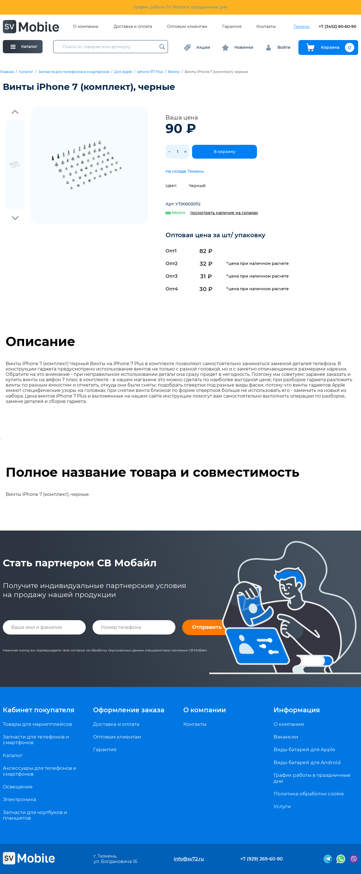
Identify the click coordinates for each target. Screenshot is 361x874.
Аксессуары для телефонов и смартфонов (39, 771)
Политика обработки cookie (309, 794)
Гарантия (231, 27)
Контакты (266, 27)
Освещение (18, 786)
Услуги (282, 806)
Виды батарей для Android (307, 762)
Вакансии (286, 737)
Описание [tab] (40, 341)
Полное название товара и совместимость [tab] (152, 472)
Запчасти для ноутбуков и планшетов (35, 815)
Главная (7, 72)
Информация (297, 710)
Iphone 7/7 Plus (150, 72)
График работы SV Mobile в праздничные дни (181, 7)
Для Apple (123, 72)
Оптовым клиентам (187, 27)
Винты (174, 72)
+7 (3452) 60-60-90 (337, 26)
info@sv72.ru (189, 859)
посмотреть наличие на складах (224, 212)
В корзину (224, 151)
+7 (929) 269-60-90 (261, 859)
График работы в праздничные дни (312, 778)
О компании (85, 27)
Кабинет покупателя (38, 710)
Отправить (207, 627)
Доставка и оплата (133, 27)
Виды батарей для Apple (304, 749)
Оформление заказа (128, 710)
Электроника (19, 799)
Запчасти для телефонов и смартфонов (73, 72)
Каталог (26, 72)
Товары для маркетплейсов (37, 724)
